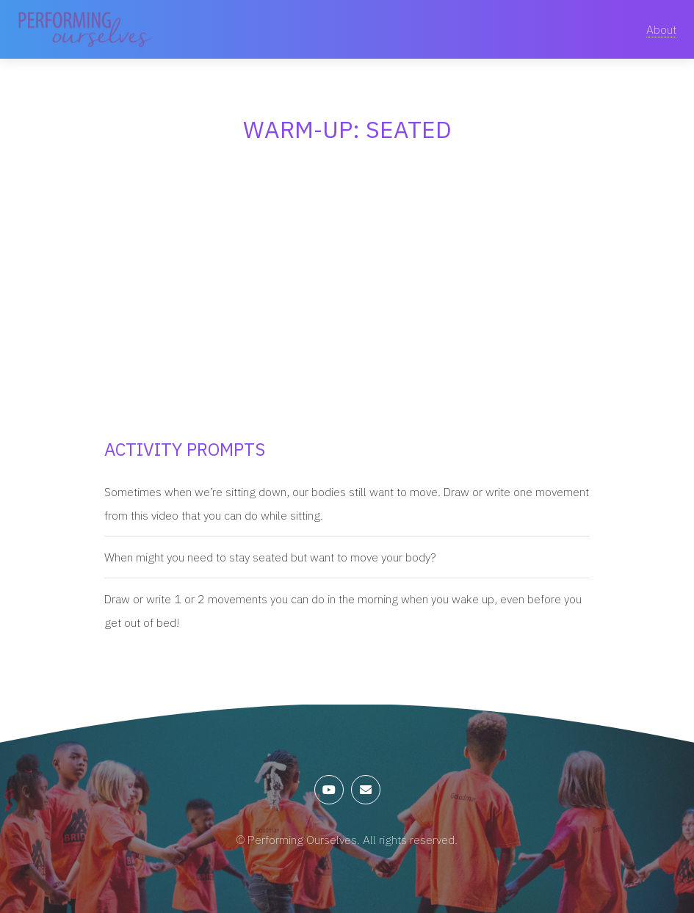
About (661, 29)
